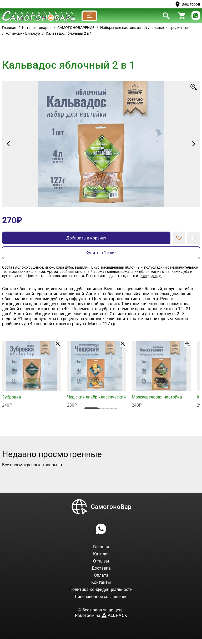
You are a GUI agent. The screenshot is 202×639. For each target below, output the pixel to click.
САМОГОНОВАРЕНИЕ (75, 27)
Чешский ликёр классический (96, 397)
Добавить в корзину (86, 238)
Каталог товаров (37, 27)
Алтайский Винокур (23, 33)
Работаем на (101, 615)
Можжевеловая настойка (157, 397)
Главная (9, 27)
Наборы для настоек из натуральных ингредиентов (144, 27)
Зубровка (11, 397)
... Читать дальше (149, 276)
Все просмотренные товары (32, 464)
